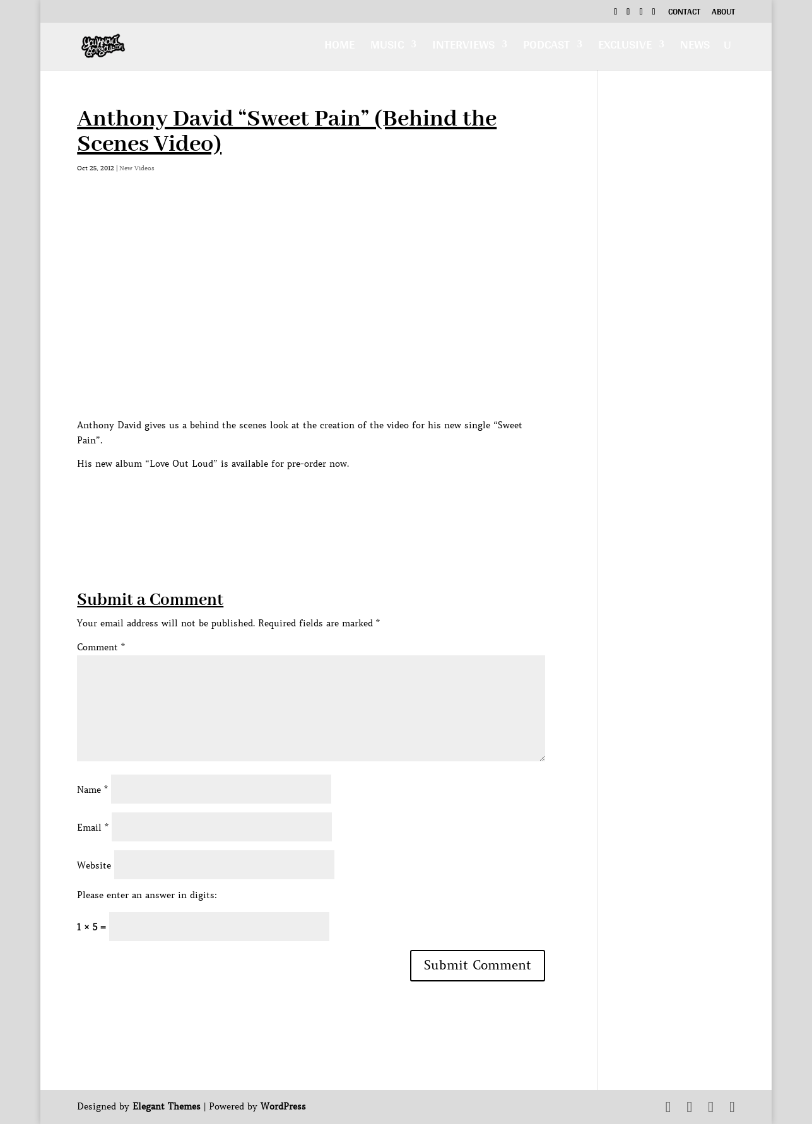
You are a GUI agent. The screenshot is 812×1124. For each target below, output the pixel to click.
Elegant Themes (166, 1106)
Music (387, 48)
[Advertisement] (306, 500)
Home (339, 48)
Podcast (546, 48)
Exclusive (625, 48)
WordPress (283, 1106)
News (695, 48)
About (723, 13)
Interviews (463, 48)
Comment (101, 647)
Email (93, 827)
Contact (684, 13)
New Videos (137, 168)
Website (94, 865)
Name (92, 789)
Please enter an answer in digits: (147, 895)
